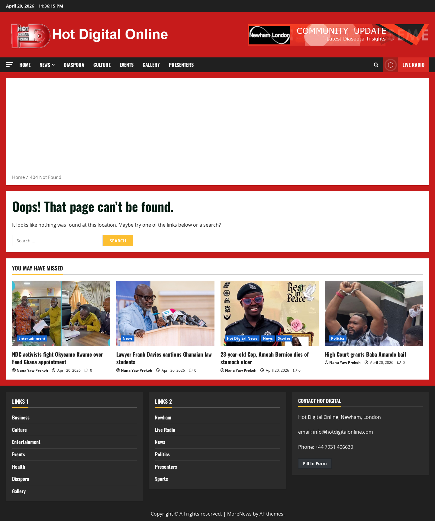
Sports (161, 478)
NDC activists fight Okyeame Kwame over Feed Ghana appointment (57, 358)
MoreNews (239, 513)
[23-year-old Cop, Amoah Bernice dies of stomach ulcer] (270, 313)
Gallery (151, 64)
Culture (102, 64)
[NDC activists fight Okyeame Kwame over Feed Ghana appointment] (61, 313)
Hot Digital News (242, 338)
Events (127, 64)
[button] (9, 64)
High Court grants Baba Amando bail (365, 354)
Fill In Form (315, 463)
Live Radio (165, 429)
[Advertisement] (217, 128)
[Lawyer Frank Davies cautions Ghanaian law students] (165, 313)
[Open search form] (376, 65)
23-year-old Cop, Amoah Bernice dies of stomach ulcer (265, 358)
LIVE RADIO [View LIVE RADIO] (403, 64)
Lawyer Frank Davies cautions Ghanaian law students (164, 358)
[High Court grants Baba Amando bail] (374, 313)
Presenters (181, 64)
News (45, 64)
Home (25, 64)
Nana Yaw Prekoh (32, 370)
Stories (284, 338)
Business (21, 417)
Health (18, 466)
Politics (338, 338)
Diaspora (74, 64)
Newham (163, 417)
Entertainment (31, 338)
